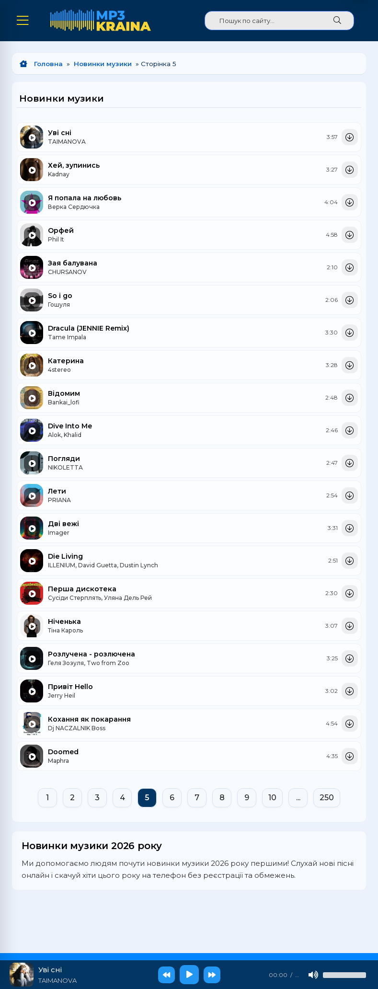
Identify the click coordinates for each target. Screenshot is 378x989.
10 (272, 796)
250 (327, 796)
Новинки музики (103, 63)
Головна (48, 63)
